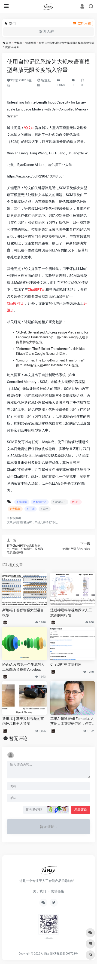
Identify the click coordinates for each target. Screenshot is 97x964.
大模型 (18, 43)
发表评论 (80, 809)
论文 (27, 128)
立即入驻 (82, 23)
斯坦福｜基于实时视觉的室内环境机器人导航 (23, 721)
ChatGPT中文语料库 (66, 664)
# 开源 (30, 509)
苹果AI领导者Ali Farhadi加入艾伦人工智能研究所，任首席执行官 (72, 721)
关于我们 (39, 891)
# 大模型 (21, 502)
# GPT (76, 502)
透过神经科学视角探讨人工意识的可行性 (71, 612)
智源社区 (30, 43)
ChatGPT (14, 303)
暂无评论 (18, 738)
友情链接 (57, 891)
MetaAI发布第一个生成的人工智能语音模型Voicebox (23, 666)
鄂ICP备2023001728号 (64, 953)
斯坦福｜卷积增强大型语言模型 (23, 612)
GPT (38, 290)
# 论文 (44, 509)
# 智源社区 (39, 502)
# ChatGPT (59, 502)
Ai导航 (45, 953)
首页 (8, 43)
